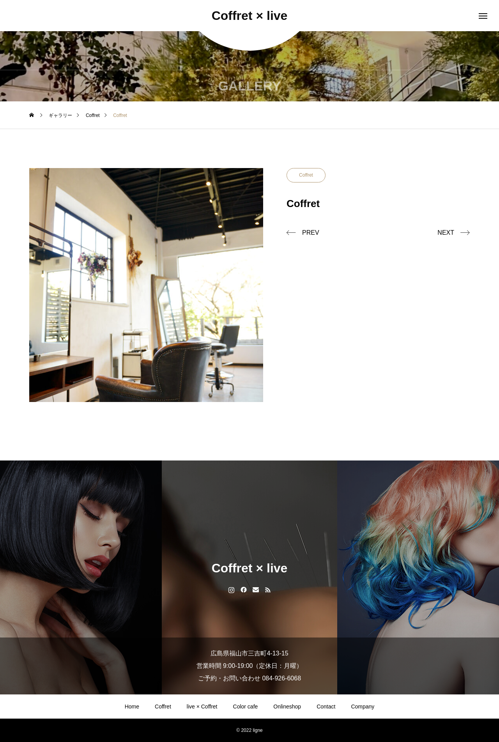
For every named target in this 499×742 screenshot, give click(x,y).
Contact (326, 706)
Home (132, 706)
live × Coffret (202, 706)
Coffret (306, 175)
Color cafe (245, 706)
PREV (310, 232)
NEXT (445, 232)
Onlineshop (287, 706)
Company (362, 706)
